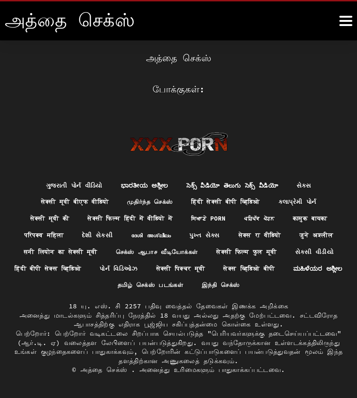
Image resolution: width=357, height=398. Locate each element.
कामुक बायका (319, 217)
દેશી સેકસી (93, 233)
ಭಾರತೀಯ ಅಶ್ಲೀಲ (142, 182)
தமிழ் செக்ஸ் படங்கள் (222, 285)
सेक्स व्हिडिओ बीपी (68, 285)
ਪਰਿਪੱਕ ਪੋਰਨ (265, 217)
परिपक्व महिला (36, 233)
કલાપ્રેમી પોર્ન (306, 200)
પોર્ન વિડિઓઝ (218, 268)
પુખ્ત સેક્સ (207, 233)
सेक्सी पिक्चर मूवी (284, 268)
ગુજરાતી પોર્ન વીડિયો (69, 182)
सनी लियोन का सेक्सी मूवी (82, 251)
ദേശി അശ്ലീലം (150, 233)
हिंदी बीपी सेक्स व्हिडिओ (142, 268)
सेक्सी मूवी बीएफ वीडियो (67, 200)
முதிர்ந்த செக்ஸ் (148, 200)
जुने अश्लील (325, 233)
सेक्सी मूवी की (41, 217)
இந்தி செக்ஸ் (297, 285)
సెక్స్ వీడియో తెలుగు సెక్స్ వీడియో (236, 182)
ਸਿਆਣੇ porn (211, 217)
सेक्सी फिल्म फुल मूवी (281, 251)
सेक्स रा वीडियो (264, 233)
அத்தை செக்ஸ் (106, 370)
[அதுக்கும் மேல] (345, 21)
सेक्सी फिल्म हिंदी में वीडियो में (126, 217)
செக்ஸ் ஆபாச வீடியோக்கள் (185, 251)
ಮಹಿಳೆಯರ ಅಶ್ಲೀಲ (141, 285)
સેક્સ (310, 182)
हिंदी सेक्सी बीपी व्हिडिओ (229, 200)
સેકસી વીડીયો (66, 268)
